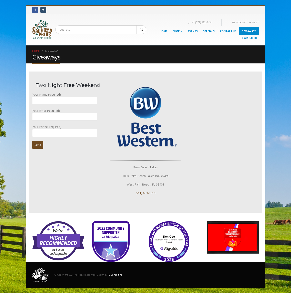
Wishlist (254, 22)
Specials (208, 31)
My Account (239, 22)
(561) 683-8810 (145, 193)
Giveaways (249, 31)
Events (193, 31)
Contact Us (228, 31)
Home (163, 31)
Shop (176, 31)
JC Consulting (115, 274)
